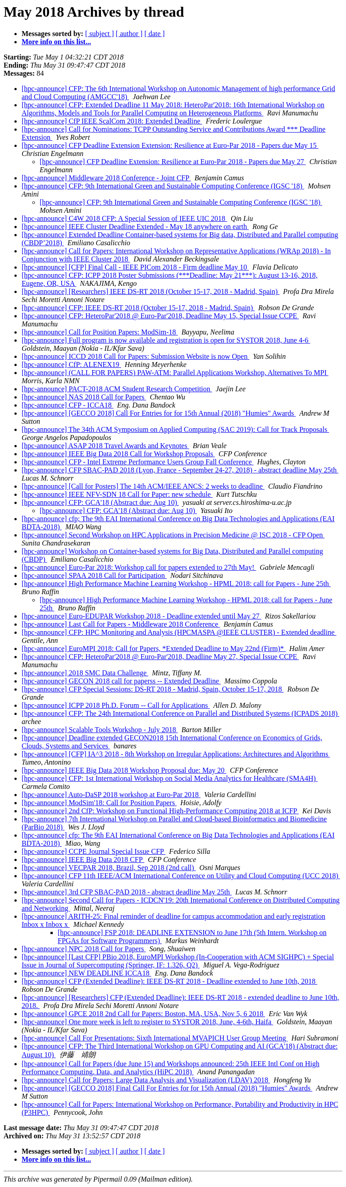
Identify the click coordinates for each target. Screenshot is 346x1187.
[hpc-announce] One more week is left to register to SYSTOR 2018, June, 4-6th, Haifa (147, 1022)
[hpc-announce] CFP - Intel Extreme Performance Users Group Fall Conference (138, 462)
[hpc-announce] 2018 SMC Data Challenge (85, 673)
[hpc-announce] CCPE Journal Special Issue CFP (93, 851)
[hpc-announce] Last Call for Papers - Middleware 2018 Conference (121, 624)
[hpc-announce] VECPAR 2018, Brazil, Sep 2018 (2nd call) (109, 867)
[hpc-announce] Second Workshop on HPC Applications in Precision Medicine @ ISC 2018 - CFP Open (173, 535)
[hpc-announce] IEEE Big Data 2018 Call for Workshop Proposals (118, 454)
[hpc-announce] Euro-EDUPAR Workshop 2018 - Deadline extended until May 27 (141, 616)
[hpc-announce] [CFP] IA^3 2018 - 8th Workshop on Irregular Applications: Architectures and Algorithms (176, 754)
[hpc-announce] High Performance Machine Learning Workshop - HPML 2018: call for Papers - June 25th (176, 583)
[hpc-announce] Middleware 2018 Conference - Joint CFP (106, 178)
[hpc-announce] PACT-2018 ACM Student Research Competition (117, 389)
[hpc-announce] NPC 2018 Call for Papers (84, 949)
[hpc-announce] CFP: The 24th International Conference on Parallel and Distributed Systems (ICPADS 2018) (180, 713)
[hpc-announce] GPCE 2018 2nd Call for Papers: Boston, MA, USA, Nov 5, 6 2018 (143, 1013)
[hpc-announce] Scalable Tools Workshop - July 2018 (100, 729)
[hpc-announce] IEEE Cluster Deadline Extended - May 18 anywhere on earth (135, 226)
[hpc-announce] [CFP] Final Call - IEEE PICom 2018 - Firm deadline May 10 (135, 267)
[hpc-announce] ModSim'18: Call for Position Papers (99, 803)
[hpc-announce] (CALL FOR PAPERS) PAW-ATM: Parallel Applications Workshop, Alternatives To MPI (175, 372)
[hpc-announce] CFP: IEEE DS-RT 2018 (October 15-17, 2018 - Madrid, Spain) (138, 308)
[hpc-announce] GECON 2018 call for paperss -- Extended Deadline (121, 681)
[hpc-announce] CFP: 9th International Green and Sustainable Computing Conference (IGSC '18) (163, 186)
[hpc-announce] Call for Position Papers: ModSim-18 (100, 332)
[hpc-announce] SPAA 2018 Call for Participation (94, 575)
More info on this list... (56, 42)
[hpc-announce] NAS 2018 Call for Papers (84, 397)
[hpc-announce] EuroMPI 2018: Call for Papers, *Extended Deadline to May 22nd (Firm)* (154, 648)
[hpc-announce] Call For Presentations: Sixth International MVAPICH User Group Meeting (155, 1038)
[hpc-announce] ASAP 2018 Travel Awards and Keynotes (105, 445)
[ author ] (129, 33)
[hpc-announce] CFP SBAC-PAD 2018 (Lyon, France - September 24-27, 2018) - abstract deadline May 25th (180, 470)
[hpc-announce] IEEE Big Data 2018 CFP (83, 859)
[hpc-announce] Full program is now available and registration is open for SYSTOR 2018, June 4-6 (166, 340)
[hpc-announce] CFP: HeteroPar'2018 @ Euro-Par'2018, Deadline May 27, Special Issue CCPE (160, 656)
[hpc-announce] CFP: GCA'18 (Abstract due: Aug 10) (100, 502)
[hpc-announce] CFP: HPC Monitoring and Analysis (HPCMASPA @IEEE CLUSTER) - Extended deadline (179, 632)
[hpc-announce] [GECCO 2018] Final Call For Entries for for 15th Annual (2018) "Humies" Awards (167, 1088)
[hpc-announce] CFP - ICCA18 (68, 405)
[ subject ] (99, 33)
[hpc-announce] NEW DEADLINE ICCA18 (86, 973)
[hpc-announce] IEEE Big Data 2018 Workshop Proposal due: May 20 (124, 770)
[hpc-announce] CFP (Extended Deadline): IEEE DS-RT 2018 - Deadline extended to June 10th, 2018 (169, 981)
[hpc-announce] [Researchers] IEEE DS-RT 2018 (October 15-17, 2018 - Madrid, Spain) (150, 291)
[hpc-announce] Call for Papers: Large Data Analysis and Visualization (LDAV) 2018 (146, 1080)
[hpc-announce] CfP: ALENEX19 (71, 364)
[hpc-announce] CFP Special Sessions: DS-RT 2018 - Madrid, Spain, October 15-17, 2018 (153, 689)
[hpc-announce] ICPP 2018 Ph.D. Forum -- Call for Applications (116, 705)
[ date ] (154, 33)
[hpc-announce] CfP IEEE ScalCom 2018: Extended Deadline (112, 121)
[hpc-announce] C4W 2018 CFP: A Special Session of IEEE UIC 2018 (124, 218)
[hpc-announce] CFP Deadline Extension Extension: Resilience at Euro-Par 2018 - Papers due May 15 (170, 145)
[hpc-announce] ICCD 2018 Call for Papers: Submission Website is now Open (135, 356)
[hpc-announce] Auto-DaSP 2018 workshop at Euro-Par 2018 (111, 794)
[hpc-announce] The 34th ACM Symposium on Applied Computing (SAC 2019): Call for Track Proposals (175, 429)
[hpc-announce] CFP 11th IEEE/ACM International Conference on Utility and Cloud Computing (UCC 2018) (181, 876)
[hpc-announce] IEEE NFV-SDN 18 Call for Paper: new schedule (117, 494)
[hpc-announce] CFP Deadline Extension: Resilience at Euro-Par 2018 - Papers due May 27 (173, 161)
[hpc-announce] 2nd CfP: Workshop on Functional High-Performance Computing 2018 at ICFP (160, 811)
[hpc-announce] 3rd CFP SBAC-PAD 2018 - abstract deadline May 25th (127, 892)
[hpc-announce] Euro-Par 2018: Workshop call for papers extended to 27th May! (139, 567)
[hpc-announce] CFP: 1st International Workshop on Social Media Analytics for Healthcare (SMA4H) (170, 778)
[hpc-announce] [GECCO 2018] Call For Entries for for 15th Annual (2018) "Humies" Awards (159, 413)
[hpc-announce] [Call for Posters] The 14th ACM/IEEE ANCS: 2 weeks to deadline (143, 486)
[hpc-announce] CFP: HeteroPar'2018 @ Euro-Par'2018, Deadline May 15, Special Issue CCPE (160, 316)
